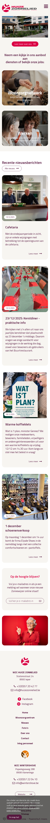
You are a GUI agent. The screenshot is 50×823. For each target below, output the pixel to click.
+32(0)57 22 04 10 (27, 779)
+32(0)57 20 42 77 (27, 686)
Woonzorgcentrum (25, 717)
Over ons (25, 733)
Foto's (25, 728)
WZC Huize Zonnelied (25, 661)
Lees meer (33, 253)
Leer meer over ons (23, 44)
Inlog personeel (25, 743)
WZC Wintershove (25, 754)
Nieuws (25, 723)
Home (25, 712)
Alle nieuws (10, 168)
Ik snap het (14, 817)
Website (21, 794)
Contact (25, 738)
